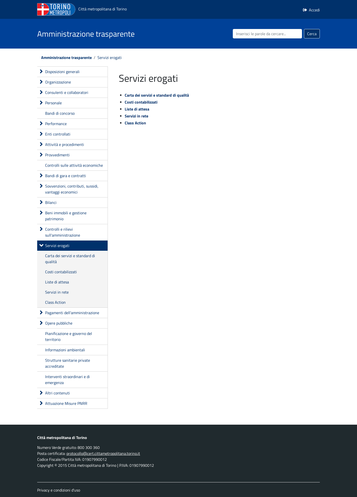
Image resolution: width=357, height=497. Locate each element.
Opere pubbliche (58, 323)
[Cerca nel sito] (267, 33)
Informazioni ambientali (65, 350)
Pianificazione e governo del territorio (68, 336)
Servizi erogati (109, 57)
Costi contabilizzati (61, 272)
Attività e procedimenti (64, 144)
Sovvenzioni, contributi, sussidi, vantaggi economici (71, 189)
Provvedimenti (57, 155)
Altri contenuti (57, 393)
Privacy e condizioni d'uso (58, 490)
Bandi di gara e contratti (65, 176)
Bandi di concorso (60, 113)
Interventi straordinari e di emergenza (67, 380)
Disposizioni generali (62, 72)
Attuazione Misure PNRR (66, 403)
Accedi (314, 10)
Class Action (55, 302)
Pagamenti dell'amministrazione (72, 313)
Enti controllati (57, 134)
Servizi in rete (57, 292)
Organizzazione (58, 82)
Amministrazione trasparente (66, 57)
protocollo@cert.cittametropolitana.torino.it (103, 453)
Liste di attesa (57, 282)
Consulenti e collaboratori (66, 92)
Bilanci (51, 202)
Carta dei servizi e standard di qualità (70, 259)
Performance (56, 124)
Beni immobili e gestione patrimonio (66, 216)
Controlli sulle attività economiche (74, 165)
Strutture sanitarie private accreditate (67, 363)
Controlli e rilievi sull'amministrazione (62, 232)
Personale (53, 103)
